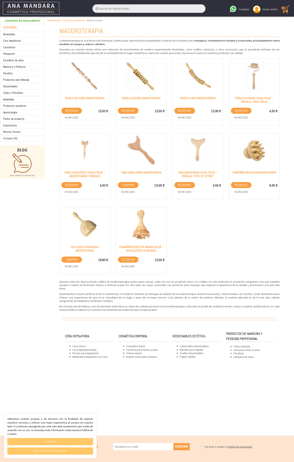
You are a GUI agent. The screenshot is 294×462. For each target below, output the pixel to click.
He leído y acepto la (228, 446)
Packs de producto (13, 119)
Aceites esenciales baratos (141, 356)
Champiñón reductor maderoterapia (254, 172)
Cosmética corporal (133, 336)
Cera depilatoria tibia (84, 349)
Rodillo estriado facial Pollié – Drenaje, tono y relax (254, 100)
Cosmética (9, 47)
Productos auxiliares (14, 106)
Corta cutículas (242, 346)
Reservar (71, 111)
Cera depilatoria (12, 41)
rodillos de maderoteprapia (113, 281)
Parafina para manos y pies (142, 349)
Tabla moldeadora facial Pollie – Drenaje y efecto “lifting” (197, 174)
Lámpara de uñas (244, 357)
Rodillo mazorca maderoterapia (141, 98)
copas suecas (145, 281)
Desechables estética (188, 336)
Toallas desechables (192, 353)
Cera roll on (79, 346)
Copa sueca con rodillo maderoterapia (85, 248)
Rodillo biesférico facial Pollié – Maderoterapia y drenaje (85, 174)
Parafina (7, 73)
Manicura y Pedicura (14, 67)
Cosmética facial (135, 346)
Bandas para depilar (191, 349)
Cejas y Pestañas (13, 93)
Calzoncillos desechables (194, 346)
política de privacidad (240, 446)
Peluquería (9, 54)
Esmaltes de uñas (13, 60)
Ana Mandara (54, 20)
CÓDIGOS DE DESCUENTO (22, 20)
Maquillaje (8, 99)
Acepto (50, 441)
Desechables (10, 86)
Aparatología (10, 112)
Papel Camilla (187, 356)
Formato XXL (10, 138)
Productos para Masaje (16, 80)
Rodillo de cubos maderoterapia (84, 98)
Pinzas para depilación (86, 353)
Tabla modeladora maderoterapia (141, 172)
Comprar (128, 185)
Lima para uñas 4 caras (247, 350)
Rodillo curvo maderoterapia (197, 98)
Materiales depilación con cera (90, 356)
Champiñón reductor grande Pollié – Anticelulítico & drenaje (141, 248)
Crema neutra (134, 353)
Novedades (9, 34)
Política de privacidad (50, 451)
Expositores (10, 125)
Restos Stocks (11, 132)
